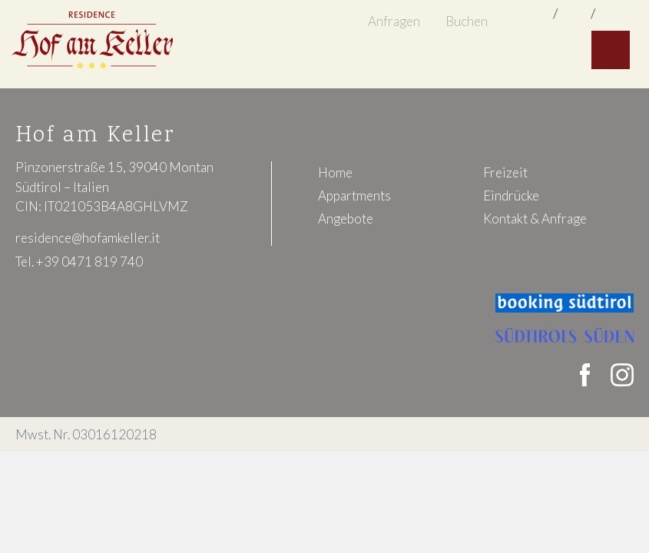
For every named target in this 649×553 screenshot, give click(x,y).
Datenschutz (601, 434)
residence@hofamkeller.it (87, 238)
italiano (535, 15)
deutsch (614, 15)
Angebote (345, 218)
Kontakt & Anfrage (535, 218)
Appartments (354, 195)
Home (335, 172)
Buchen (466, 21)
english (574, 15)
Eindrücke (511, 195)
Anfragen (394, 21)
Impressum (527, 434)
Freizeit (505, 172)
